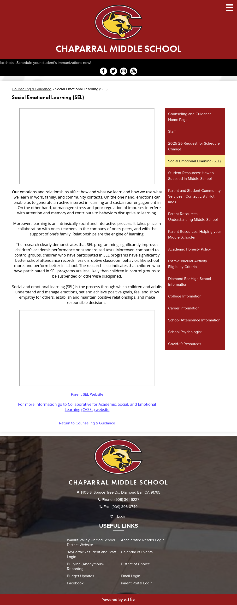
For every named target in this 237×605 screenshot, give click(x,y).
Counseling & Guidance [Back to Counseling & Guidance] (31, 89)
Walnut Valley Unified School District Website (91, 542)
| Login (118, 516)
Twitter (113, 72)
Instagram (123, 72)
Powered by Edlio (118, 599)
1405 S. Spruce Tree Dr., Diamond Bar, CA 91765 (120, 492)
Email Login (130, 576)
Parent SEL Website (87, 394)
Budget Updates (80, 576)
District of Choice (135, 564)
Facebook (103, 72)
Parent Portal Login (137, 583)
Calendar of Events (137, 552)
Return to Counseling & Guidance (87, 423)
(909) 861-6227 (126, 499)
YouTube (133, 72)
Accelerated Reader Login (143, 540)
